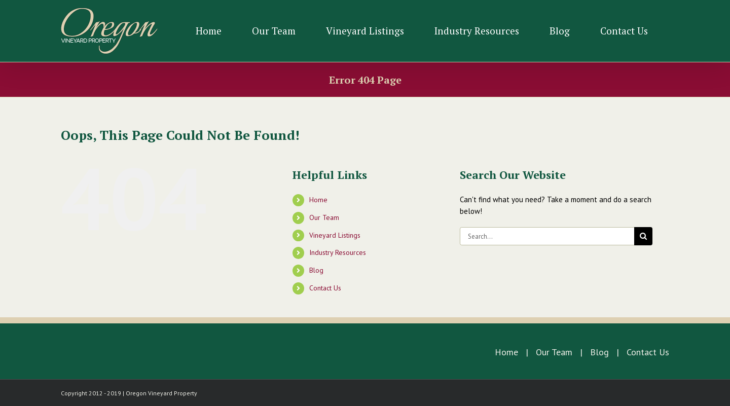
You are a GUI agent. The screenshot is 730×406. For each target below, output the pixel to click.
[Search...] (547, 236)
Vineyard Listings (334, 235)
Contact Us (325, 287)
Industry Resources (337, 252)
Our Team (324, 217)
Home (318, 199)
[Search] (643, 236)
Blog (316, 270)
